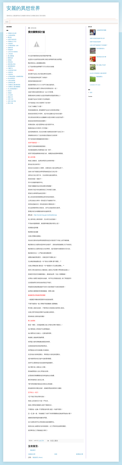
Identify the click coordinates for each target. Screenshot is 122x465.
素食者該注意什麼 (101, 56)
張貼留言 (33, 450)
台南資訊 (10, 43)
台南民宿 (10, 72)
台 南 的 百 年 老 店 (95, 84)
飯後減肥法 (99, 76)
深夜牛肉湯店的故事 (95, 41)
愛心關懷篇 (11, 56)
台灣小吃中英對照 (13, 51)
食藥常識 (10, 47)
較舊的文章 (79, 454)
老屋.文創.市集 (12, 101)
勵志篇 (10, 37)
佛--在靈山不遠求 (101, 65)
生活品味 (10, 95)
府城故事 (10, 49)
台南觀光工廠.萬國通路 (14, 86)
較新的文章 (31, 454)
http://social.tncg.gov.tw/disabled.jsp (45, 215)
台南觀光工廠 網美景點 (14, 84)
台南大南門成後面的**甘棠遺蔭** (98, 45)
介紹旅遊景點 (11, 35)
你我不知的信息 (12, 39)
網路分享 (10, 97)
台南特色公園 (11, 82)
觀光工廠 (10, 103)
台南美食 (10, 74)
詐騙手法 (10, 68)
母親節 (10, 93)
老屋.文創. (10, 99)
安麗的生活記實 (12, 33)
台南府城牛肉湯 (12, 70)
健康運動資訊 (11, 66)
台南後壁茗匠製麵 (101, 30)
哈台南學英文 (11, 78)
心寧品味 (10, 53)
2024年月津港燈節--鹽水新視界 (98, 73)
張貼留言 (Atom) (38, 457)
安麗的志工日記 (12, 41)
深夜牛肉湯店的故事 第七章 (97, 38)
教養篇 (10, 60)
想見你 (10, 90)
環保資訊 (10, 62)
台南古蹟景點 (11, 80)
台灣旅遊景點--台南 (13, 45)
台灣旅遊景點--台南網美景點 (15, 76)
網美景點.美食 (11, 64)
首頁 (6, 22)
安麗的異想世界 (23, 8)
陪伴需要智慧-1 (100, 48)
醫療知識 (10, 58)
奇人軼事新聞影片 (13, 88)
